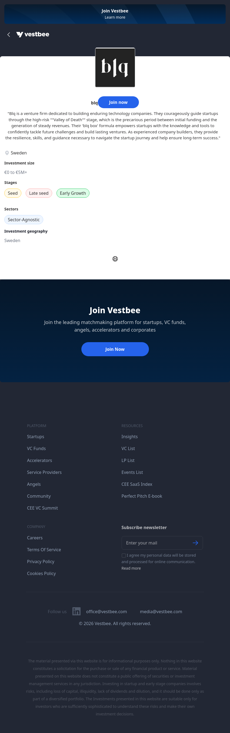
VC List (128, 448)
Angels (34, 484)
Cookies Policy (41, 573)
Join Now (115, 349)
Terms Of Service (44, 550)
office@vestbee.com (106, 612)
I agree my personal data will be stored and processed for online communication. (159, 562)
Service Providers (44, 472)
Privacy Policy (40, 561)
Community (39, 496)
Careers (35, 538)
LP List (128, 460)
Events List (132, 472)
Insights (130, 437)
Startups (35, 437)
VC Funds (36, 448)
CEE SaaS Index (137, 484)
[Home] (32, 34)
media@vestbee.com (161, 612)
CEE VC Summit (42, 508)
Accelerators (39, 460)
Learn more (115, 17)
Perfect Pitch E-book (142, 496)
